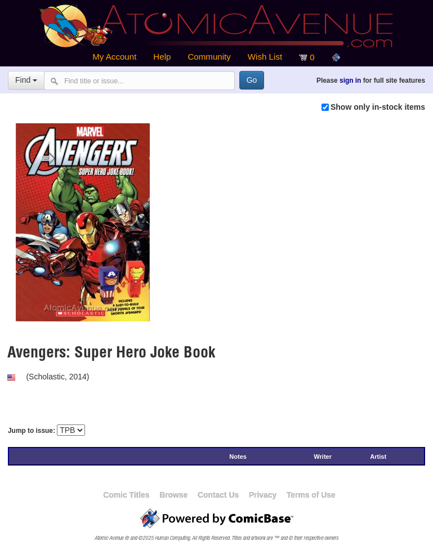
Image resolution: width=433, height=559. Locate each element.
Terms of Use (311, 494)
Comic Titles (126, 494)
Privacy (262, 494)
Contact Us (218, 494)
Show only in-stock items (378, 106)
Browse (173, 494)
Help (162, 56)
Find (26, 79)
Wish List (265, 56)
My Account (114, 56)
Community (209, 56)
